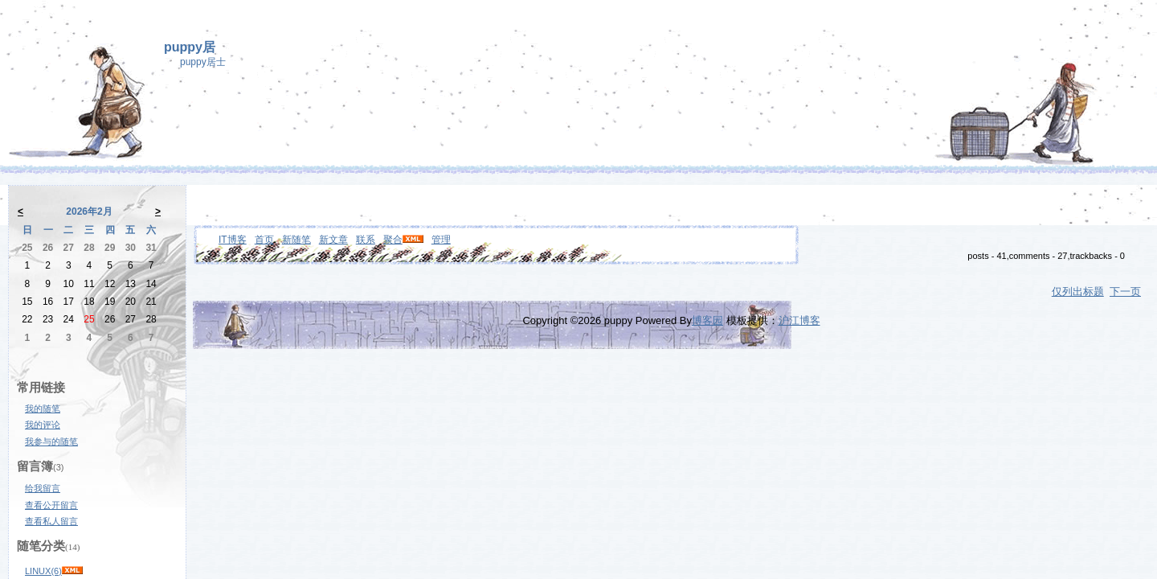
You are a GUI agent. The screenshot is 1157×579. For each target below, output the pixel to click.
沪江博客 (799, 320)
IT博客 (233, 239)
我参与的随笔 (51, 441)
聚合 (393, 239)
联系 (365, 239)
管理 (441, 239)
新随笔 (296, 239)
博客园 (707, 320)
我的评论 (42, 424)
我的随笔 (42, 408)
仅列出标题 (1078, 291)
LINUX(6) (43, 571)
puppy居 (189, 47)
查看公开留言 (51, 505)
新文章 (333, 239)
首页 (264, 239)
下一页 (1125, 291)
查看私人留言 (51, 521)
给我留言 (42, 488)
